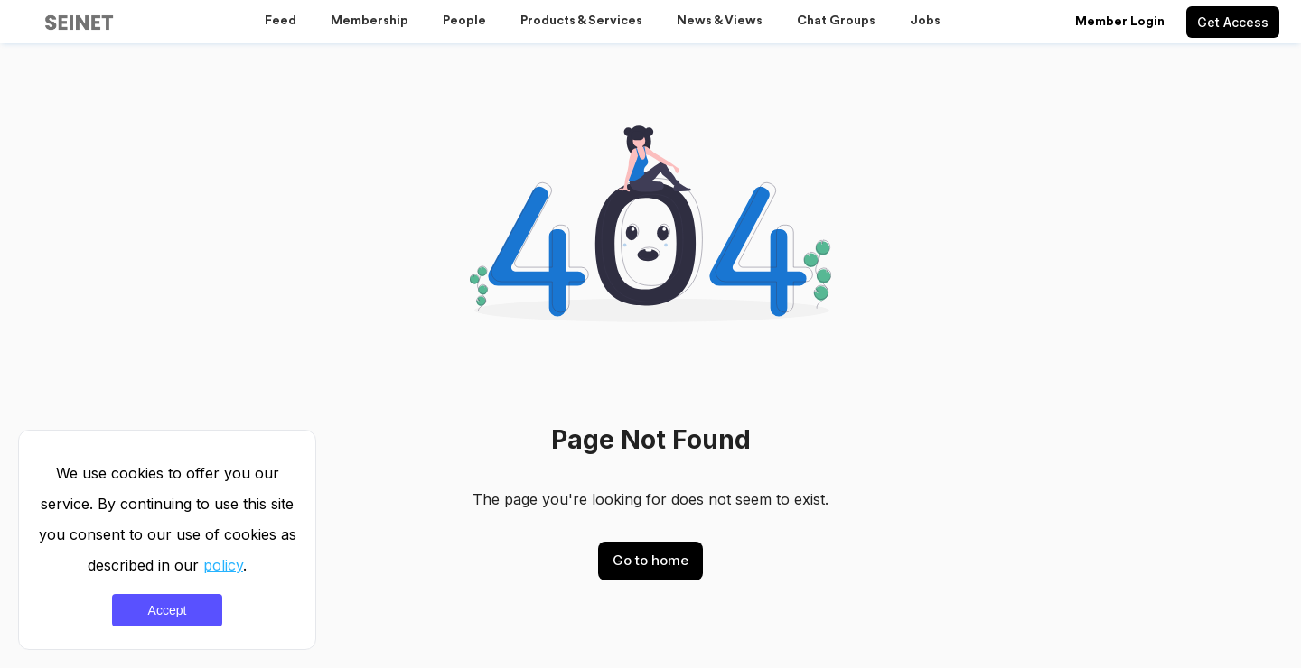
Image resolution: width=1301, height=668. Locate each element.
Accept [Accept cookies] (167, 610)
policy (223, 565)
